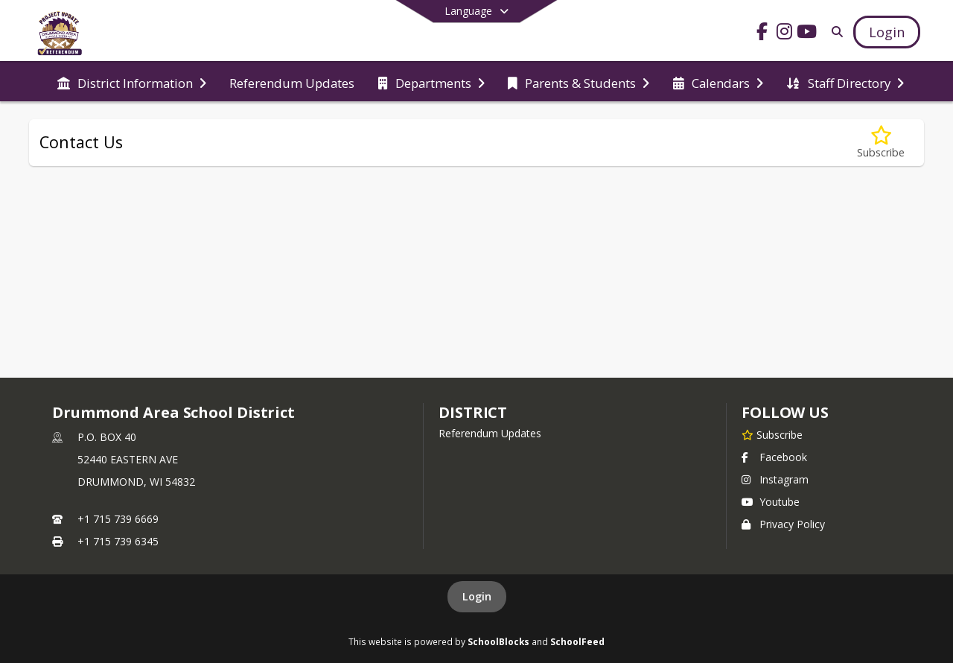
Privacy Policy (783, 524)
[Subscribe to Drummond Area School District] (772, 434)
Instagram (775, 479)
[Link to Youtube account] (807, 34)
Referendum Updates (490, 433)
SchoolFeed (577, 641)
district (473, 412)
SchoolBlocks (498, 641)
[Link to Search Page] (834, 32)
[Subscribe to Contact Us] (881, 142)
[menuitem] (132, 82)
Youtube (771, 502)
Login (476, 596)
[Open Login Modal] (886, 32)
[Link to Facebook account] (762, 34)
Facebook (774, 457)
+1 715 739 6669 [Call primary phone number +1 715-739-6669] (118, 519)
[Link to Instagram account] (785, 34)
